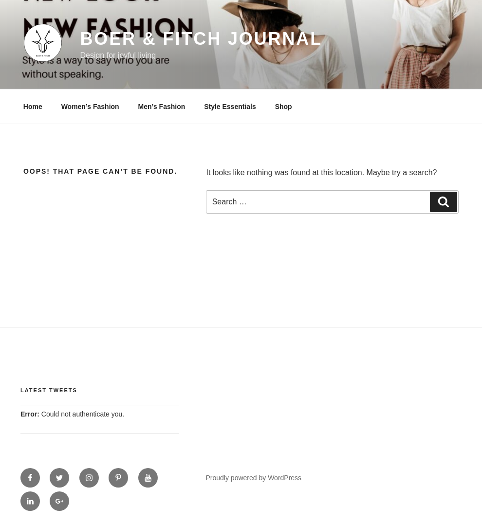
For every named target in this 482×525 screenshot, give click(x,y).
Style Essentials (230, 106)
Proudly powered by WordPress (254, 478)
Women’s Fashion (90, 106)
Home (32, 106)
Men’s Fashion (161, 106)
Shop (283, 106)
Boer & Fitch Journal (201, 39)
